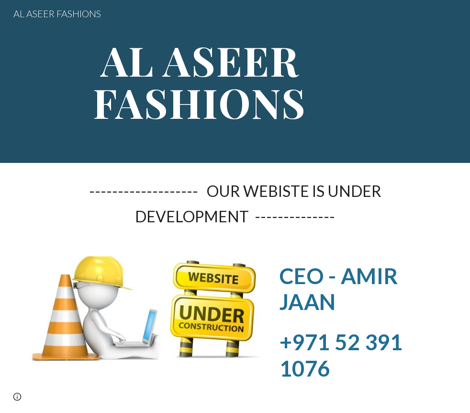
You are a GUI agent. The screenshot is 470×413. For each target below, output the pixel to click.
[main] (199, 81)
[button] (17, 396)
